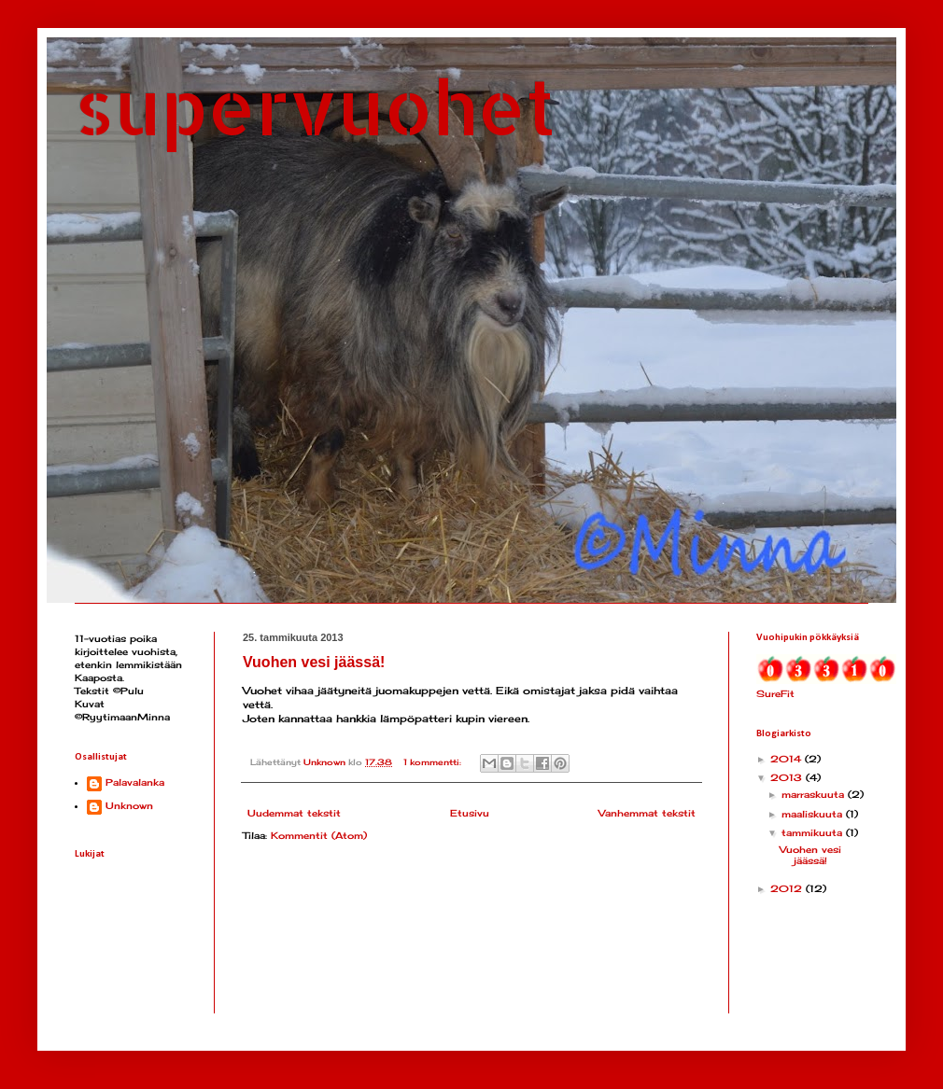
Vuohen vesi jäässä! (314, 662)
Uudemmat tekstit (294, 812)
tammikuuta (813, 832)
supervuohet (315, 106)
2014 (787, 758)
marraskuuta (814, 794)
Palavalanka (135, 782)
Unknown (129, 805)
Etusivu (469, 812)
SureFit (775, 693)
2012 (788, 888)
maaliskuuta (813, 813)
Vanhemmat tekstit (647, 812)
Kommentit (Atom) (319, 835)
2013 (788, 777)
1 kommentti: (433, 762)
